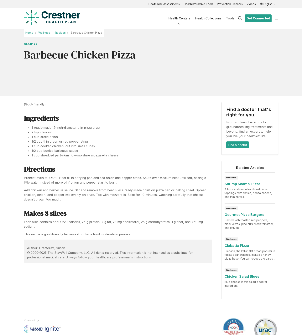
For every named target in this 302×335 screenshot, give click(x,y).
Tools (230, 15)
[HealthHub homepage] (52, 18)
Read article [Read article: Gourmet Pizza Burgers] (250, 220)
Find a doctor (237, 145)
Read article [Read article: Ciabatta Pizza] (250, 251)
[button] (276, 18)
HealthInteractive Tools (198, 4)
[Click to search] (240, 18)
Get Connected (258, 18)
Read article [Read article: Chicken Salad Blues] (250, 280)
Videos (251, 4)
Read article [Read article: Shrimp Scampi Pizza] (250, 189)
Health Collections (208, 15)
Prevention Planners (230, 4)
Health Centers (179, 15)
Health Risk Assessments (164, 4)
